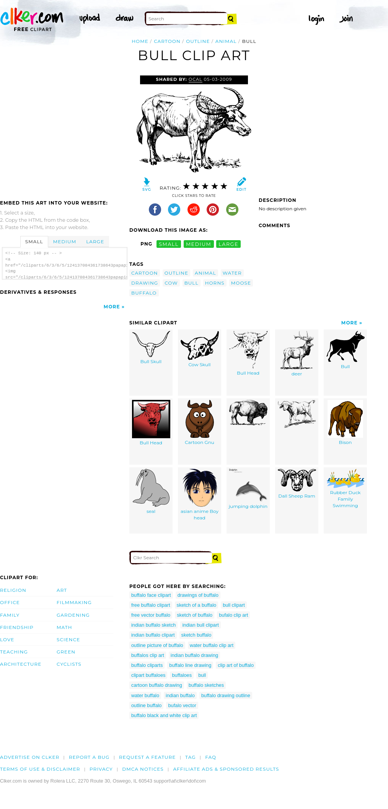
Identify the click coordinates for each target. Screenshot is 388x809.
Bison (345, 422)
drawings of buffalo (198, 595)
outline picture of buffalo (157, 645)
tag (190, 757)
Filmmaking (74, 602)
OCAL (195, 79)
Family (10, 615)
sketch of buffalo (194, 615)
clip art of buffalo (236, 665)
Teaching (14, 652)
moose (241, 283)
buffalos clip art (147, 655)
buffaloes (182, 675)
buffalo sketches (206, 685)
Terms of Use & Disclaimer (40, 769)
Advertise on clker (29, 757)
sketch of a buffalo (197, 605)
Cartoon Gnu (199, 422)
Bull (345, 350)
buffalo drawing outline (225, 695)
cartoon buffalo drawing (156, 685)
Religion (13, 590)
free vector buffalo (150, 615)
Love (7, 639)
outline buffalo (146, 705)
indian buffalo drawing (194, 655)
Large (95, 241)
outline (198, 41)
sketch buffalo (196, 635)
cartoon (167, 41)
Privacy (101, 769)
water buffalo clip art (211, 645)
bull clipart (234, 605)
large (228, 244)
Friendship (17, 627)
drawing (144, 283)
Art (62, 590)
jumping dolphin (248, 489)
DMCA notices (143, 769)
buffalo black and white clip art (164, 715)
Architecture (20, 664)
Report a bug (89, 757)
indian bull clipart (200, 625)
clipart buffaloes (148, 675)
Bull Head (248, 353)
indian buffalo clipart (153, 635)
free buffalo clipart (150, 605)
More (112, 307)
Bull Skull (151, 348)
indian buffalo (180, 695)
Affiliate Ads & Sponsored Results (226, 769)
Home (140, 41)
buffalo (144, 293)
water (232, 273)
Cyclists (69, 664)
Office (10, 602)
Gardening (73, 615)
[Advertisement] (64, 133)
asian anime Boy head (199, 495)
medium (198, 244)
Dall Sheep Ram (297, 484)
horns (215, 283)
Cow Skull (200, 349)
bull (191, 283)
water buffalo (145, 695)
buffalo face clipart (151, 595)
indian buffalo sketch (153, 625)
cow (171, 283)
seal (151, 491)
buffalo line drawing (190, 665)
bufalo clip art (233, 615)
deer (297, 354)
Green (66, 652)
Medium (64, 241)
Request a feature (147, 757)
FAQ (210, 757)
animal (226, 41)
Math (64, 627)
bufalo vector (182, 705)
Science (68, 639)
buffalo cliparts (147, 665)
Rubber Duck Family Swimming (345, 488)
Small (34, 241)
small (169, 244)
